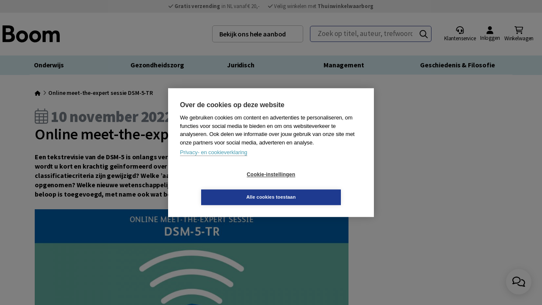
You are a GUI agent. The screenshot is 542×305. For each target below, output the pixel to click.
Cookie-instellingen (220, 186)
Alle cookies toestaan (321, 185)
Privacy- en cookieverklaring (213, 164)
